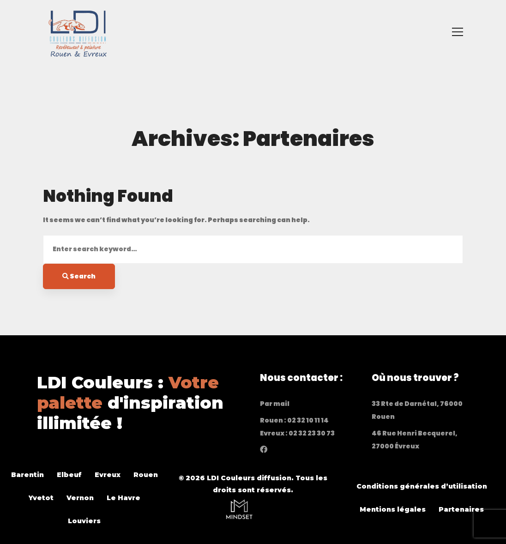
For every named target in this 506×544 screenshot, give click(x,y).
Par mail (274, 403)
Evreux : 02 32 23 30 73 (297, 433)
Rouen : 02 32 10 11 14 (294, 420)
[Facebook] (263, 449)
